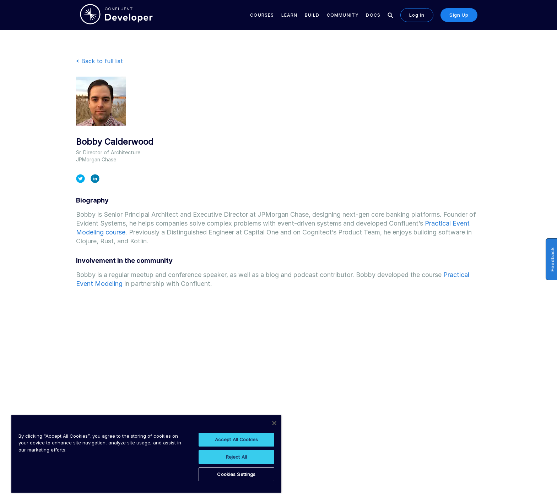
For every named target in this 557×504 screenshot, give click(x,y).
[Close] (274, 423)
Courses (262, 15)
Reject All (236, 457)
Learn (289, 15)
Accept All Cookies (236, 439)
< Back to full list (99, 61)
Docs (373, 15)
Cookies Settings (236, 474)
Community (343, 15)
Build (312, 15)
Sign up (459, 15)
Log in (416, 15)
